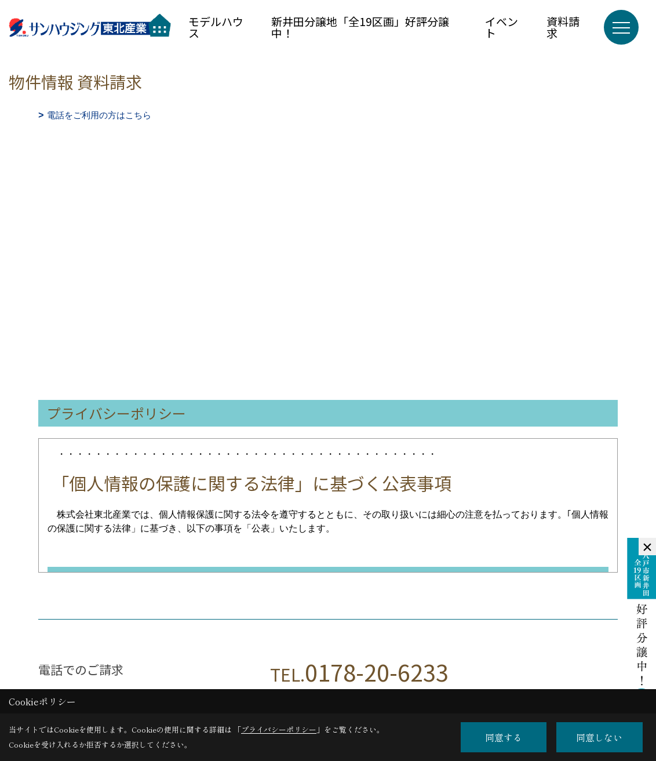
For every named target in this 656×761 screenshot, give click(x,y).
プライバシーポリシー (278, 729)
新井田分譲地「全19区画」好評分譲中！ (360, 27)
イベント (501, 27)
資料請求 (563, 27)
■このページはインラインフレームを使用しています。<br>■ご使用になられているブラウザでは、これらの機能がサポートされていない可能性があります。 (328, 205)
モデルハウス (215, 27)
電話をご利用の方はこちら (99, 115)
